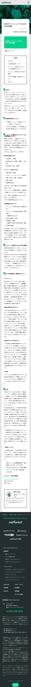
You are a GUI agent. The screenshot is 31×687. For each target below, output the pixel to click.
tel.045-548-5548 (14, 611)
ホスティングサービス (10, 574)
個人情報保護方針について (10, 630)
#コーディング (23, 31)
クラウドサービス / (19, 666)
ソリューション (8, 566)
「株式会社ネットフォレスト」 (9, 647)
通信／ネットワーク (10, 554)
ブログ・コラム (19, 584)
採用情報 (17, 591)
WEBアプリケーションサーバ (12, 559)
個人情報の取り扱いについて (10, 629)
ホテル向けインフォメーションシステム (15, 569)
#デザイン (16, 31)
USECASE (6, 584)
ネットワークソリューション (12, 580)
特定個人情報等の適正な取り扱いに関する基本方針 (15, 632)
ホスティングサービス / (13, 672)
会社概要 (17, 587)
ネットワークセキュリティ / (8, 666)
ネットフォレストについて (11, 548)
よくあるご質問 (19, 594)
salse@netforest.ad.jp (11, 479)
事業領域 (6, 551)
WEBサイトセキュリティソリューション (15, 577)
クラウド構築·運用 (10, 556)
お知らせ (6, 591)
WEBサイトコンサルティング (12, 562)
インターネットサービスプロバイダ (14, 572)
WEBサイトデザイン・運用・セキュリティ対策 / (13, 669)
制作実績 (6, 587)
